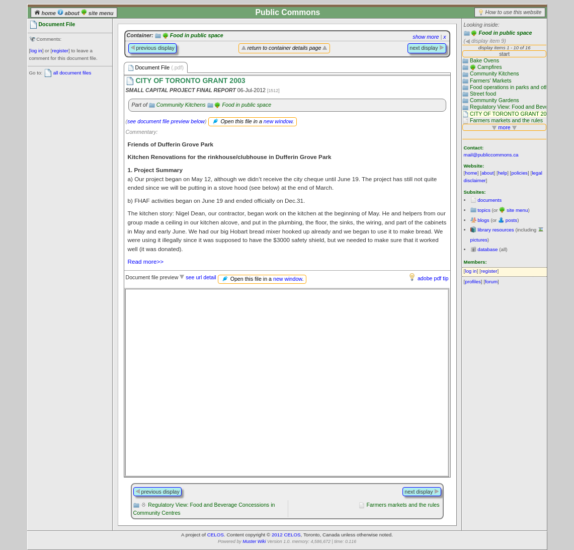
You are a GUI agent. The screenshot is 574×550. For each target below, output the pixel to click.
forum (491, 281)
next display (426, 48)
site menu (97, 13)
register (60, 50)
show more (426, 37)
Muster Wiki (254, 541)
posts (511, 220)
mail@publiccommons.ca (491, 155)
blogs (483, 220)
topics (483, 210)
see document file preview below (166, 121)
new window (278, 121)
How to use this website (513, 12)
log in (36, 50)
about (69, 13)
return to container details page (284, 48)
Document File (156, 67)
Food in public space (505, 33)
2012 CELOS (286, 534)
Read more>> (146, 261)
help (503, 173)
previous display (152, 48)
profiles (473, 281)
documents (489, 200)
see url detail (201, 277)
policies (519, 173)
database (487, 249)
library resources (495, 229)
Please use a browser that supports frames (286, 382)
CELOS (215, 534)
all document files (72, 72)
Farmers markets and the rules (402, 505)
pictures (478, 240)
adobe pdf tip (433, 278)
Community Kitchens (181, 105)
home (45, 13)
